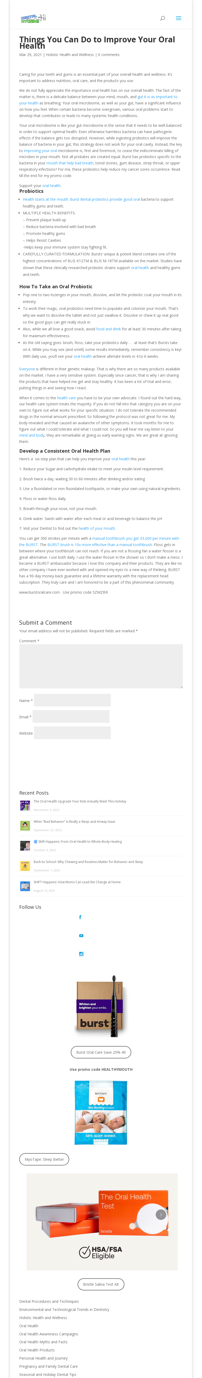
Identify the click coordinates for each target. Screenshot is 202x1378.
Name (26, 700)
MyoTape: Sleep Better (44, 1122)
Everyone (27, 368)
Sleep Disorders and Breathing (45, 1345)
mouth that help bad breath (70, 162)
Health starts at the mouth (45, 199)
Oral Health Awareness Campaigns (48, 1296)
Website (26, 733)
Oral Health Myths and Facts (43, 1305)
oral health (51, 185)
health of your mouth (97, 528)
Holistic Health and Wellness (70, 54)
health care (66, 397)
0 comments (109, 54)
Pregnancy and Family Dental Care (48, 1329)
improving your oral (40, 150)
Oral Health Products (37, 1313)
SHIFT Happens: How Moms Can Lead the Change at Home (77, 882)
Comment (29, 640)
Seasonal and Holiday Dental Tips (47, 1337)
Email (25, 716)
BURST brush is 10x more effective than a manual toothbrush (99, 544)
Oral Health (28, 1288)
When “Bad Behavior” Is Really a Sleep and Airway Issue (74, 821)
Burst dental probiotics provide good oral (105, 199)
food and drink (108, 328)
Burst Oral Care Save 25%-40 (101, 1015)
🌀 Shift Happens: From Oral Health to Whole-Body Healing (78, 841)
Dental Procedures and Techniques (49, 1264)
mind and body (31, 435)
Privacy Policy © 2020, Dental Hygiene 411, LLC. (101, 1371)
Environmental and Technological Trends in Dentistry (64, 1272)
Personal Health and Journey (43, 1321)
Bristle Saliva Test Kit (101, 1247)
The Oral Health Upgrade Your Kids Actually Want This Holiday (80, 801)
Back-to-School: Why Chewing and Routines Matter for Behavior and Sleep (88, 862)
